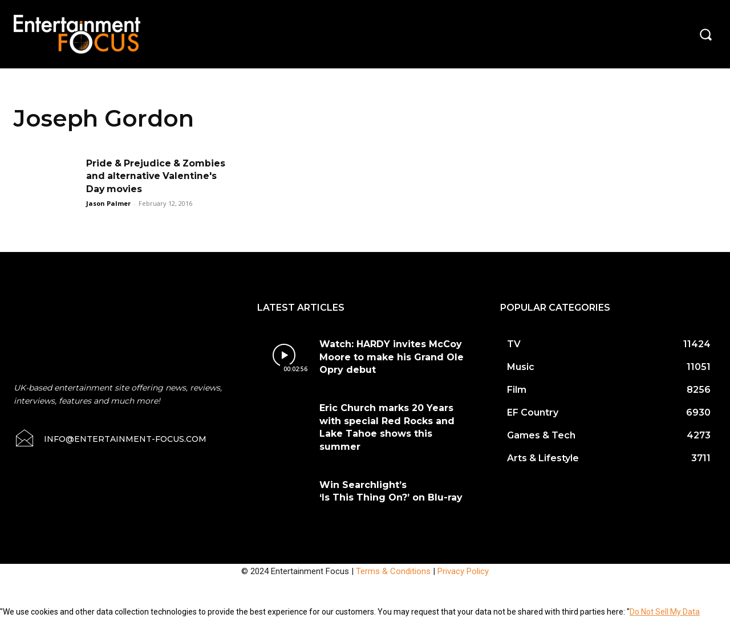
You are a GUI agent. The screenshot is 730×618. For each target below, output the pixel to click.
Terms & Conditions (393, 571)
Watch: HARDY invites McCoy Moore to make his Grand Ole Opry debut (391, 357)
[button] (705, 34)
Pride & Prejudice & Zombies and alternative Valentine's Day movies (157, 176)
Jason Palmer (108, 203)
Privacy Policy (463, 571)
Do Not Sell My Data (665, 611)
